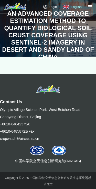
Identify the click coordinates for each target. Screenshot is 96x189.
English (72, 7)
